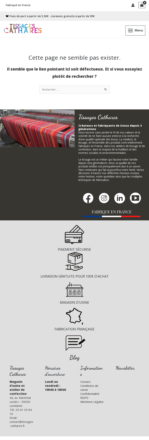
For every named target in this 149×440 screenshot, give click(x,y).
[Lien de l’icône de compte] (133, 4)
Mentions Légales (92, 401)
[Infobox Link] (74, 236)
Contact (85, 381)
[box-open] (50, 15)
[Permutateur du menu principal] (135, 29)
